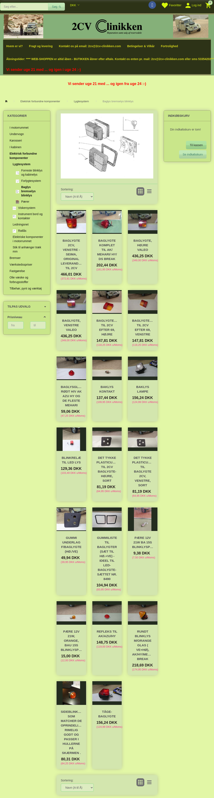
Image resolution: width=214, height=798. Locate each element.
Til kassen (196, 145)
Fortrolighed (169, 46)
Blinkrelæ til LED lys (71, 460)
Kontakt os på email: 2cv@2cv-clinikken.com (90, 46)
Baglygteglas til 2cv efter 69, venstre (142, 327)
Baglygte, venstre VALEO (71, 325)
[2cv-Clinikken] (107, 26)
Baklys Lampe (142, 389)
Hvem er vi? (14, 46)
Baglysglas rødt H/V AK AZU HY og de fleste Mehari (71, 396)
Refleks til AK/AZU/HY (107, 634)
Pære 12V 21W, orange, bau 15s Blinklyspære (71, 640)
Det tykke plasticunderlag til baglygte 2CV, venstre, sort (142, 471)
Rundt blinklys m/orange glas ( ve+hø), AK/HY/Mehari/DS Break (142, 645)
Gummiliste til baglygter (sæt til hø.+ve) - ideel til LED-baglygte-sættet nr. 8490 (107, 558)
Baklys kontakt (107, 389)
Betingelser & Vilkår (141, 46)
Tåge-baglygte (107, 714)
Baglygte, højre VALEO (143, 245)
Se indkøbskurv (193, 154)
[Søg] (56, 7)
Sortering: (67, 189)
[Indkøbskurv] (208, 5)
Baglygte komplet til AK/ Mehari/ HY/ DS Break (107, 250)
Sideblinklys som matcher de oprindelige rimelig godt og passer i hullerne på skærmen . (71, 732)
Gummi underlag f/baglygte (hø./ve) (71, 544)
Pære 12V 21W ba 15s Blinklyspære (142, 542)
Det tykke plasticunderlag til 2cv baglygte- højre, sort (107, 469)
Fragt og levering (41, 46)
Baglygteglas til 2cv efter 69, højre (107, 327)
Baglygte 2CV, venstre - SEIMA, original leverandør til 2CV (71, 254)
